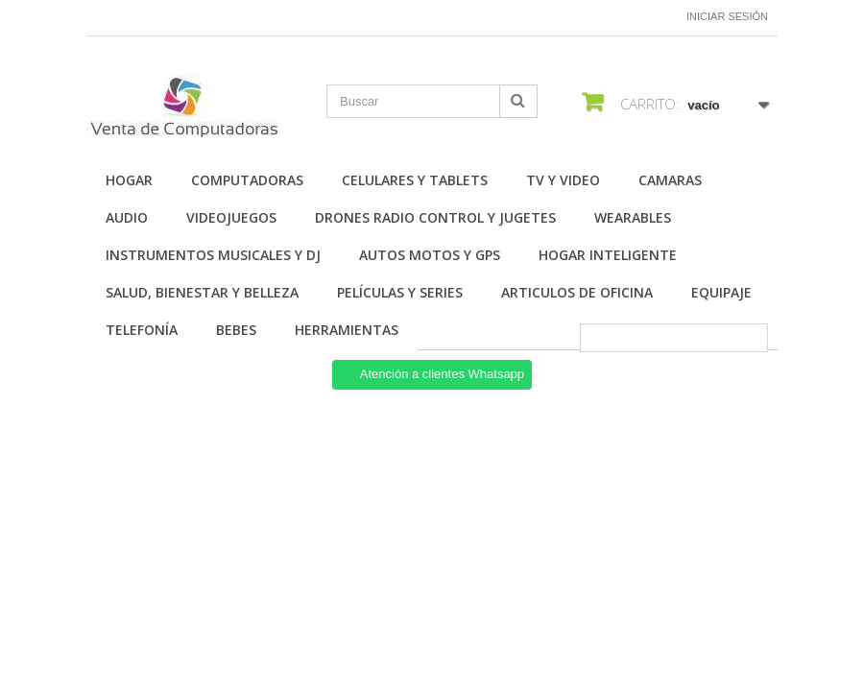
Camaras (670, 180)
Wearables (632, 217)
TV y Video (563, 180)
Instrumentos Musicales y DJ (213, 255)
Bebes (236, 330)
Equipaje (721, 292)
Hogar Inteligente (608, 255)
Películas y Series (400, 292)
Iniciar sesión (727, 16)
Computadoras (247, 180)
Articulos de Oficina (577, 292)
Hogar (129, 180)
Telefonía (142, 330)
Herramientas (346, 330)
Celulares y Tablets (415, 180)
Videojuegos (231, 217)
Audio (127, 217)
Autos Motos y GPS (429, 255)
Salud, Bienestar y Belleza (202, 292)
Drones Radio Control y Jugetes (435, 217)
